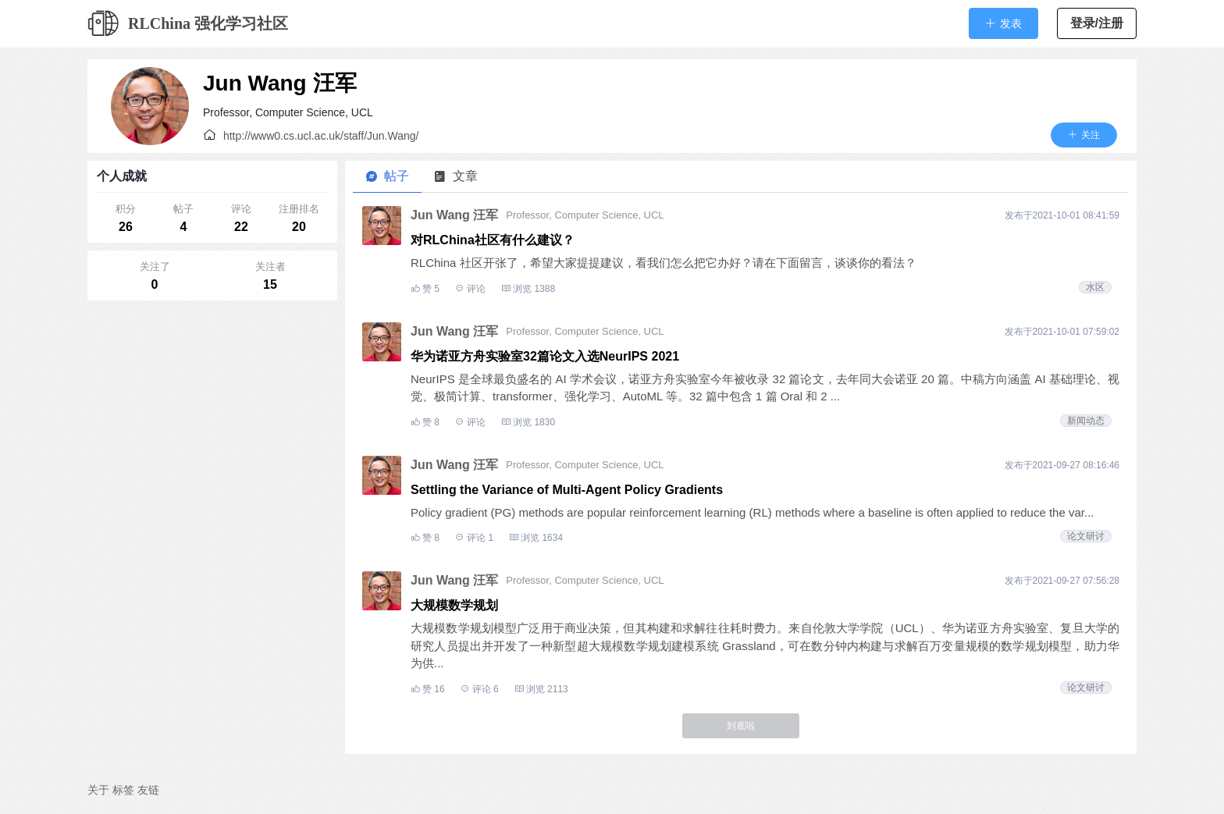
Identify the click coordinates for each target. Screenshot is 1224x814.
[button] (1003, 23)
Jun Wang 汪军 (280, 83)
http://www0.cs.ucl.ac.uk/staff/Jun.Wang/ (321, 136)
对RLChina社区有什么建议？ (493, 240)
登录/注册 (1096, 23)
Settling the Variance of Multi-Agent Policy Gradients (567, 489)
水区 (1095, 287)
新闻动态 (1086, 420)
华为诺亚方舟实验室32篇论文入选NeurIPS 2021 (545, 356)
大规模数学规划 (454, 605)
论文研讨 (1086, 536)
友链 (148, 790)
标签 (123, 790)
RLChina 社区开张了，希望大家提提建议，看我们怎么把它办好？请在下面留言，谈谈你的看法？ (663, 262)
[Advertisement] (212, 405)
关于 (98, 790)
